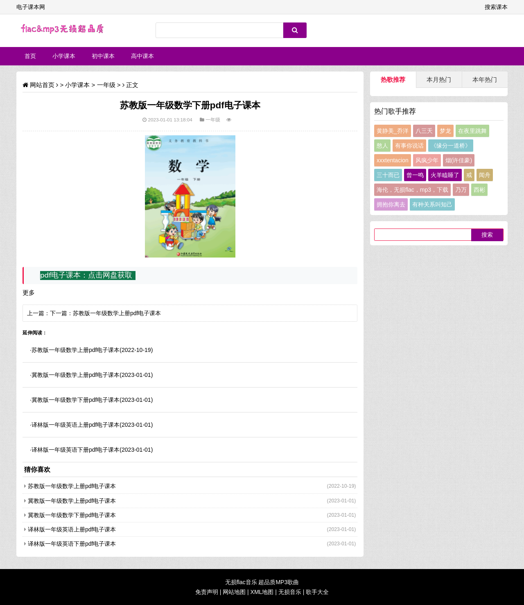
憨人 (382, 145)
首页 (30, 56)
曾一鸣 (415, 175)
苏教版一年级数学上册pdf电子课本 (117, 313)
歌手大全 (317, 592)
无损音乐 (289, 592)
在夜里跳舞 (472, 131)
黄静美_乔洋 (393, 131)
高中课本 (142, 56)
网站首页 (42, 84)
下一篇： (61, 313)
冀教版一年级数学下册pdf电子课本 (76, 400)
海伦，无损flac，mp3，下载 (412, 189)
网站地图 (234, 592)
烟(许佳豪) (458, 160)
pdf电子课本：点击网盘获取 (86, 275)
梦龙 (445, 131)
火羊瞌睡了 (445, 175)
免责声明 (206, 592)
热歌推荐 (393, 79)
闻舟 (484, 175)
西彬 (479, 189)
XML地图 (262, 592)
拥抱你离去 (391, 204)
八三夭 (424, 131)
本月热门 (439, 79)
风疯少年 (427, 160)
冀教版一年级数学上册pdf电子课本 (76, 375)
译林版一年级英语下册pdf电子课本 (76, 449)
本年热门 (484, 79)
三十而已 (388, 175)
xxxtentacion (393, 160)
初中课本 (103, 56)
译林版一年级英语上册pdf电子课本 (76, 424)
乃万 (461, 189)
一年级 (106, 84)
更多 (29, 292)
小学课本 (63, 56)
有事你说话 (409, 145)
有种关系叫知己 (432, 204)
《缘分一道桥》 (451, 145)
